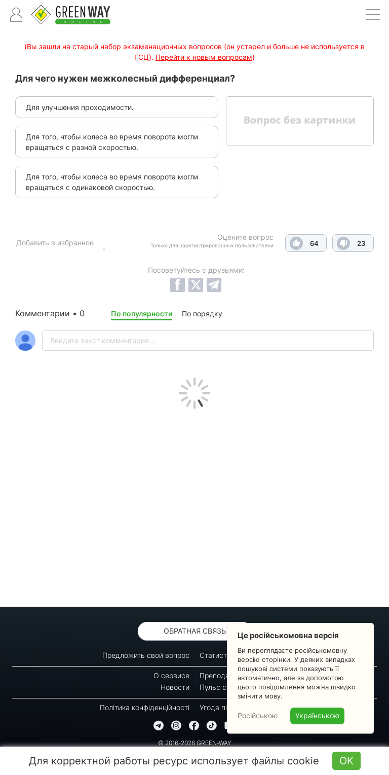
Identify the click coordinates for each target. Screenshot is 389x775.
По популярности (141, 313)
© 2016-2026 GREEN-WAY (194, 743)
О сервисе (171, 675)
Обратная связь (195, 630)
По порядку (202, 313)
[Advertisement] (194, 505)
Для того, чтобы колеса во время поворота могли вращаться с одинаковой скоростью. (112, 182)
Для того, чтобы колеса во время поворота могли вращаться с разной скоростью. (112, 142)
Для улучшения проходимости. (80, 107)
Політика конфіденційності (144, 707)
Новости (175, 687)
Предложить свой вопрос (145, 655)
